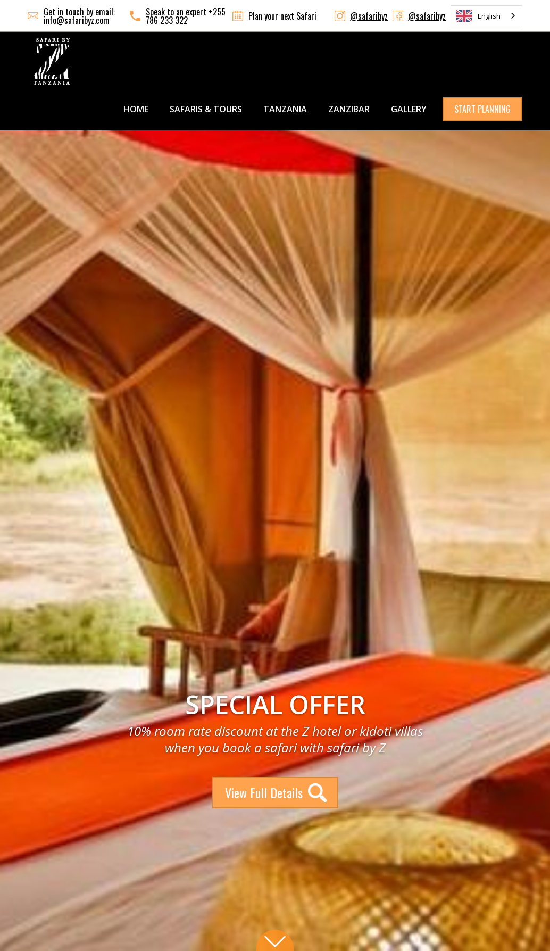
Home (135, 109)
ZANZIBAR (349, 109)
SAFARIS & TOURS (206, 109)
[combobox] (486, 15)
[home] (52, 61)
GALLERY (409, 109)
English (478, 16)
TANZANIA (285, 109)
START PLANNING (482, 109)
